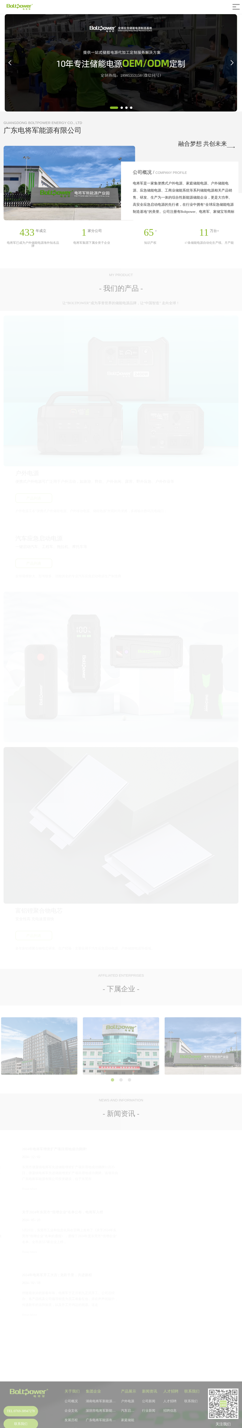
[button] (114, 108)
